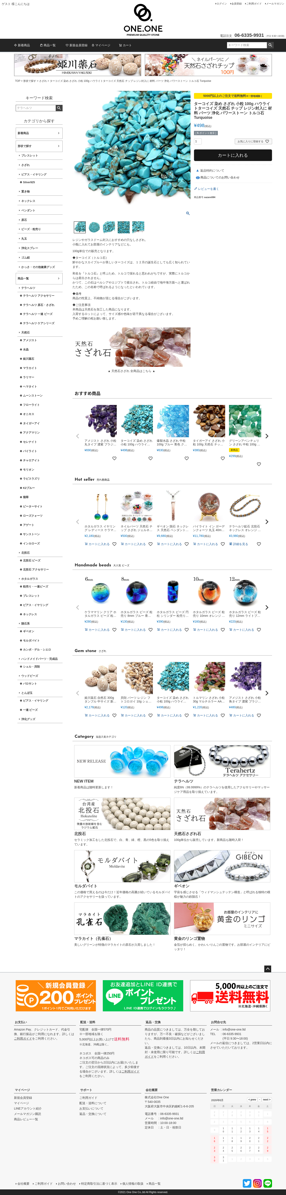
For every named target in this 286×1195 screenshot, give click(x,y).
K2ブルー (29, 488)
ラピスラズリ (31, 478)
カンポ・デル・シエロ (37, 649)
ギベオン (28, 631)
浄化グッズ (28, 719)
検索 (270, 45)
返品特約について (212, 170)
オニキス (28, 414)
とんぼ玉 (26, 692)
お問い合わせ (67, 1183)
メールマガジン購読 (27, 1114)
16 (214, 1139)
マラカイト (30, 368)
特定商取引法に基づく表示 (99, 1183)
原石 (24, 220)
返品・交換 (153, 1022)
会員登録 (236, 3)
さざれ (43, 80)
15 (267, 1130)
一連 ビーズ (30, 709)
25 (232, 1149)
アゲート (28, 525)
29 (267, 1149)
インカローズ (31, 543)
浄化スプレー (29, 248)
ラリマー (28, 377)
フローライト (31, 404)
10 (223, 1130)
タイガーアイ (31, 423)
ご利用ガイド (254, 3)
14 (258, 1130)
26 (241, 1149)
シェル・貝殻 (31, 666)
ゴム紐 (25, 257)
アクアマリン (31, 432)
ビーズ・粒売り (31, 229)
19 (241, 1139)
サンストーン (31, 534)
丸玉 (24, 238)
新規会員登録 (77, 45)
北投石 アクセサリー (36, 569)
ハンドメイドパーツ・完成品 (39, 658)
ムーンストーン (33, 395)
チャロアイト (31, 460)
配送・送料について (92, 1103)
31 (223, 1159)
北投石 (25, 552)
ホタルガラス (29, 578)
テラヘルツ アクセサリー (39, 295)
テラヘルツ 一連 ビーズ (37, 314)
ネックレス (28, 201)
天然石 (25, 332)
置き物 (25, 191)
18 (232, 1139)
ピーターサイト (33, 506)
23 (214, 1149)
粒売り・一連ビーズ (35, 586)
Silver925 (29, 182)
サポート (86, 1090)
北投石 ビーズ (32, 560)
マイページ (100, 45)
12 (241, 1130)
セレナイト (30, 441)
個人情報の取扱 (132, 1183)
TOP (17, 80)
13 (250, 1130)
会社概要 (152, 1090)
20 (250, 1139)
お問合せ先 (218, 1022)
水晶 (26, 349)
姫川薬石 (28, 358)
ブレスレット (29, 155)
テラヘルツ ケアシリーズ (39, 323)
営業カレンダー (221, 1090)
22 (267, 1139)
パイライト (30, 451)
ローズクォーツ (33, 515)
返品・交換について (92, 1114)
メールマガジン (275, 3)
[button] (77, 436)
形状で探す (29, 80)
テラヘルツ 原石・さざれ (39, 305)
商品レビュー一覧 (26, 1119)
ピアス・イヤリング (33, 174)
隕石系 (25, 623)
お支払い (21, 1022)
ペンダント (28, 210)
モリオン (28, 469)
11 (232, 1130)
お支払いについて (91, 1108)
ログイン (222, 3)
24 (223, 1149)
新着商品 (22, 45)
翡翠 (26, 497)
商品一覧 (48, 45)
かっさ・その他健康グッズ (38, 267)
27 (250, 1149)
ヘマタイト (30, 386)
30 (214, 1159)
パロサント (30, 683)
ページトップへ (267, 969)
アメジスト (30, 340)
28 (258, 1149)
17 (223, 1139)
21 (258, 1139)
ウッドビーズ (29, 675)
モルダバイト (31, 640)
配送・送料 (87, 1022)
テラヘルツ (28, 288)
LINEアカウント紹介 (28, 1108)
